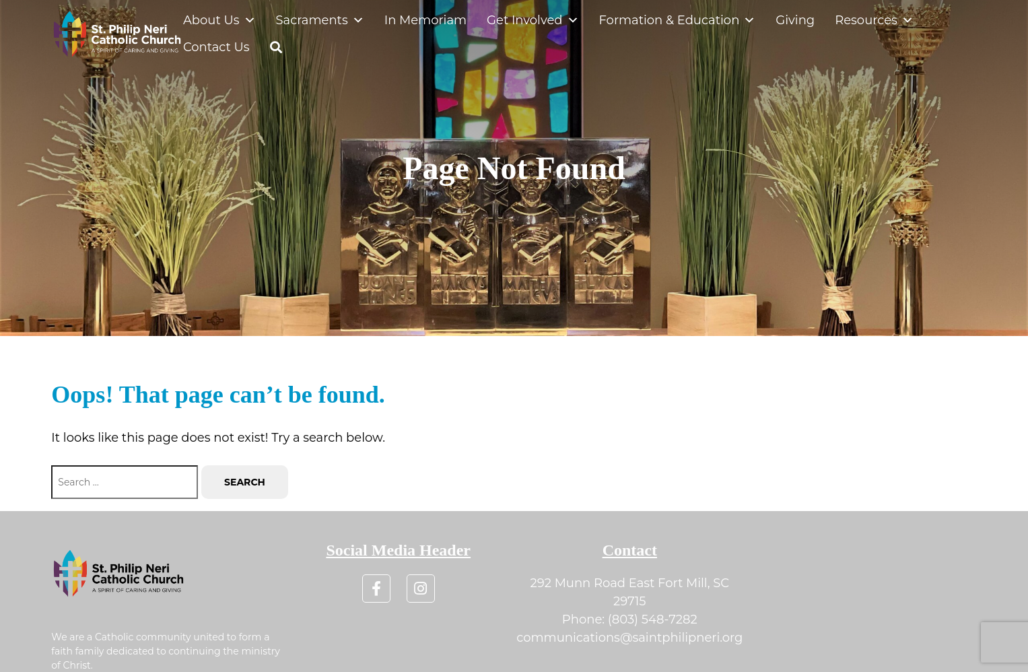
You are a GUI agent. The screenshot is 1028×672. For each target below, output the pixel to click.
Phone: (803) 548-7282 (629, 619)
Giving (795, 20)
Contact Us (216, 47)
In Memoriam (425, 20)
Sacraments (320, 20)
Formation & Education (677, 20)
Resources (874, 20)
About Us (219, 20)
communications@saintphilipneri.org (629, 637)
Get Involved (532, 20)
